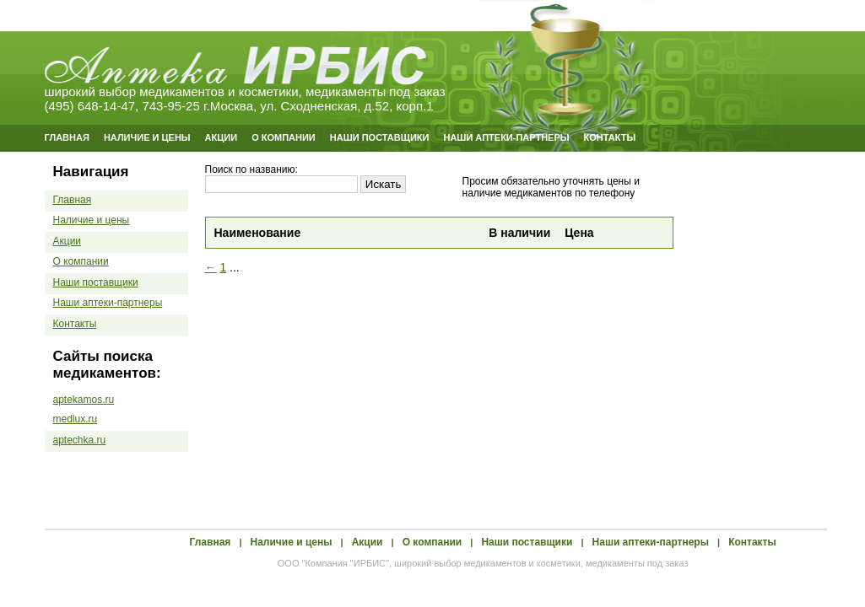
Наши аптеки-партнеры (506, 137)
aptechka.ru (79, 440)
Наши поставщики (380, 137)
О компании (283, 137)
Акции (221, 137)
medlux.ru (75, 419)
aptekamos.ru (84, 400)
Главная (67, 137)
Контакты (610, 137)
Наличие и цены (147, 137)
